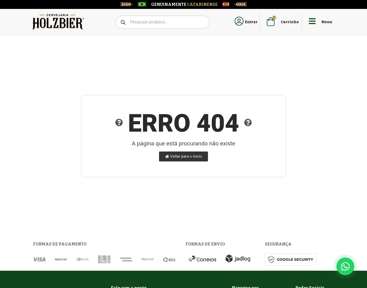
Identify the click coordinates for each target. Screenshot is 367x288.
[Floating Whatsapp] (345, 266)
